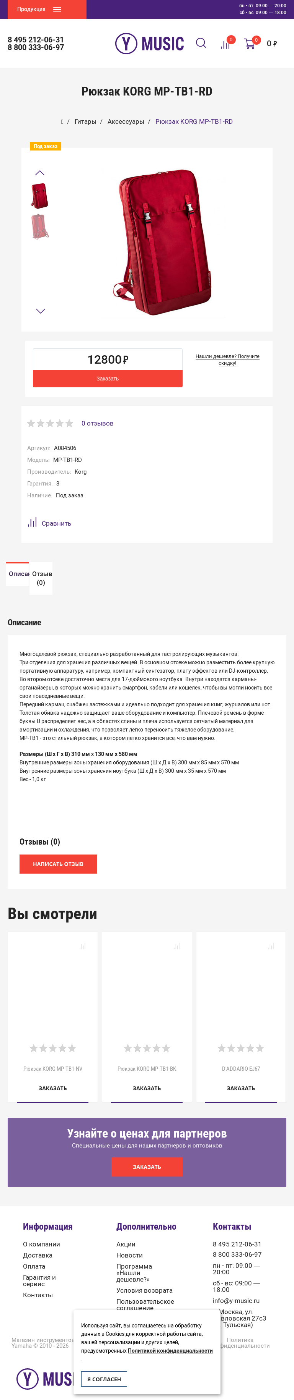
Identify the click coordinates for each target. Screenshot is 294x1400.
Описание (76, 573)
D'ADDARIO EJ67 (241, 1059)
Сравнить (49, 523)
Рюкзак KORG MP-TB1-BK (147, 1059)
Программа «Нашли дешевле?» (134, 1263)
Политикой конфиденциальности (170, 1351)
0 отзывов (98, 423)
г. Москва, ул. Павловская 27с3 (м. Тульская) (239, 1309)
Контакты (38, 1285)
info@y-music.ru (236, 1291)
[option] (39, 196)
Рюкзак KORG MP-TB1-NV (52, 1059)
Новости (129, 1246)
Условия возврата (144, 1281)
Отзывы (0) (218, 573)
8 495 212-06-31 (36, 40)
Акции (126, 1235)
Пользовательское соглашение (145, 1295)
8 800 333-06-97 (36, 47)
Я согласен (104, 1379)
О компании (41, 1235)
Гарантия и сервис (39, 1271)
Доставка (37, 1246)
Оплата (34, 1257)
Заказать (107, 378)
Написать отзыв (58, 854)
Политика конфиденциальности (240, 1333)
